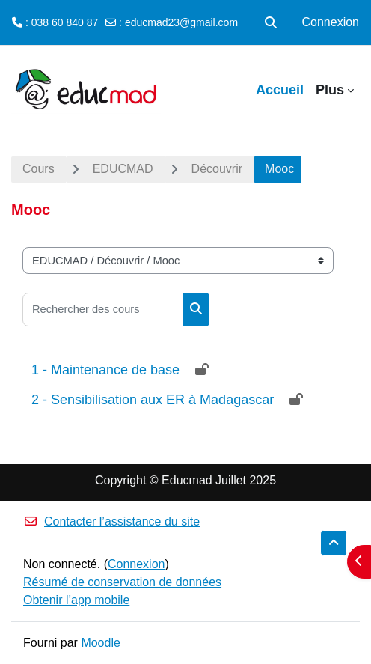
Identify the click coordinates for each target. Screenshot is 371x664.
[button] (271, 22)
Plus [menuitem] (330, 89)
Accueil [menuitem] (280, 89)
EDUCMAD (123, 168)
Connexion (331, 22)
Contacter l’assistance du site (111, 521)
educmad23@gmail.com (181, 22)
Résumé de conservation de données (122, 582)
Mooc (279, 168)
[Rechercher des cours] (102, 309)
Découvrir (216, 168)
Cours (38, 168)
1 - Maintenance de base (105, 369)
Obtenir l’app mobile (76, 600)
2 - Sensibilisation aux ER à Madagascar (152, 399)
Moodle (100, 642)
